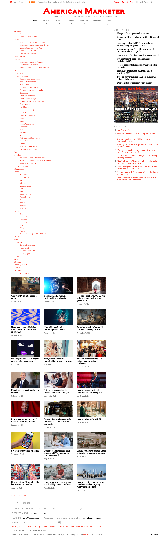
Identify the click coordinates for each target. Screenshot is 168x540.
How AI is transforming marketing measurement (54, 328)
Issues (16, 152)
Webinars (18, 271)
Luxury (23, 118)
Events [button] (71, 21)
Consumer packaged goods (31, 90)
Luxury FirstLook (21, 166)
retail (22, 135)
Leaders (17, 155)
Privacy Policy (17, 527)
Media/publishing (27, 124)
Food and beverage (28, 99)
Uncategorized (20, 265)
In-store (23, 180)
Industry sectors (21, 76)
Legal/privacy (25, 186)
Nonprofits (24, 127)
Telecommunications (28, 147)
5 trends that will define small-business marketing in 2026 (90, 328)
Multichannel (25, 195)
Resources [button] (84, 21)
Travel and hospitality (29, 149)
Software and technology (30, 138)
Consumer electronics (29, 87)
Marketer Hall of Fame (29, 37)
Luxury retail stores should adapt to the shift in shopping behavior (91, 452)
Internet (23, 183)
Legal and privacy (27, 116)
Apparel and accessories (30, 79)
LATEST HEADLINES (121, 29)
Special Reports (26, 141)
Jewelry (23, 113)
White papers (25, 254)
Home (35, 20)
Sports (22, 144)
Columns (23, 220)
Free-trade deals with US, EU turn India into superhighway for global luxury (91, 298)
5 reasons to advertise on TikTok (25, 451)
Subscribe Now (127, 1)
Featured (18, 71)
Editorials (24, 223)
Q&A (22, 228)
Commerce (24, 178)
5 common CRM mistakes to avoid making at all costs (56, 297)
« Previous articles (19, 496)
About (116, 1)
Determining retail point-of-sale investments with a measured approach (57, 422)
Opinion (17, 211)
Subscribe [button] (97, 20)
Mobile (23, 192)
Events (17, 59)
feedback (87, 535)
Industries (18, 73)
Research (24, 133)
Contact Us (99, 527)
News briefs (25, 248)
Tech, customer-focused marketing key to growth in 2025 (58, 360)
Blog (21, 214)
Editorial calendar (27, 245)
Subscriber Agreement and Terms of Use (75, 527)
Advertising (24, 175)
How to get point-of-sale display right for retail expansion (25, 360)
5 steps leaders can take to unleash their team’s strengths (57, 391)
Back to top (154, 535)
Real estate (24, 130)
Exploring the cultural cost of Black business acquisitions (24, 421)
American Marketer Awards (31, 34)
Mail (21, 189)
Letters (22, 225)
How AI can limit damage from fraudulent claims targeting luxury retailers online (90, 484)
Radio (22, 203)
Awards (17, 31)
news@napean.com (31, 518)
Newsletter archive (27, 251)
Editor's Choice (20, 56)
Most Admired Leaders (29, 54)
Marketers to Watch (28, 51)
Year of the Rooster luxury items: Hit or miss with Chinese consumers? (136, 151)
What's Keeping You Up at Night (33, 234)
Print (21, 200)
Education (24, 93)
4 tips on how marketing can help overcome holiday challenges (89, 361)
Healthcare (24, 107)
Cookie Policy (49, 527)
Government (25, 104)
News (16, 172)
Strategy (23, 231)
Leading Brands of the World (32, 48)
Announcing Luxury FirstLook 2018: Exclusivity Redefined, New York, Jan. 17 (137, 168)
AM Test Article (123, 130)
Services (17, 259)
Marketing (24, 121)
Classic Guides (26, 217)
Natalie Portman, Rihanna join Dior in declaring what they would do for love (137, 162)
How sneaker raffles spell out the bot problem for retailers (25, 483)
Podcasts (18, 237)
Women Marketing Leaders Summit (34, 68)
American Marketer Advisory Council (35, 161)
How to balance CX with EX (89, 420)
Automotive (24, 85)
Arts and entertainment (29, 82)
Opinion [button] (59, 21)
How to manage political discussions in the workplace (89, 391)
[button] (19, 2)
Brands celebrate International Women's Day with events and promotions (136, 179)
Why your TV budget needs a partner (133, 34)
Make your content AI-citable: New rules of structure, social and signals (23, 329)
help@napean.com (38, 513)
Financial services (27, 96)
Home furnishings (27, 110)
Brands (17, 40)
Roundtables (25, 273)
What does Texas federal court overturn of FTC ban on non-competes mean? (57, 453)
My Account (19, 169)
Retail (16, 256)
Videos (17, 268)
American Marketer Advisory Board (34, 45)
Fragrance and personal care (32, 102)
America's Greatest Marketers (32, 42)
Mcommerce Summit (29, 65)
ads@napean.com (94, 518)
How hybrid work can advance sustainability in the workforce (57, 483)
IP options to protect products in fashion (134, 83)
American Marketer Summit (31, 62)
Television (24, 209)
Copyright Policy (33, 527)
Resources (18, 242)
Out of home (25, 197)
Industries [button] (46, 21)
